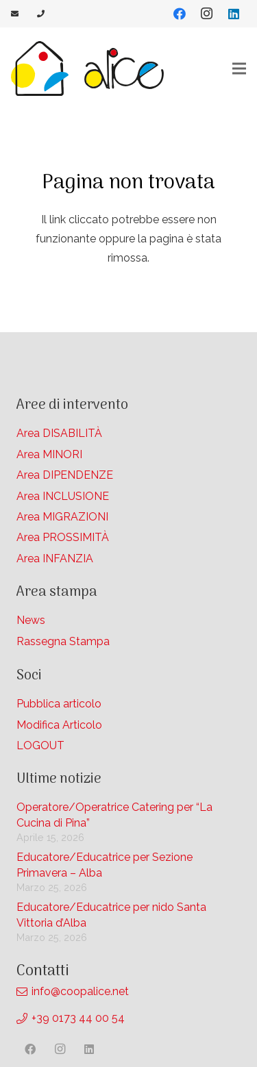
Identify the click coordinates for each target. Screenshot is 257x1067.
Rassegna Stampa (63, 641)
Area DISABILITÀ (59, 433)
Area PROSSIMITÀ (62, 537)
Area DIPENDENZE (64, 474)
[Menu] (239, 68)
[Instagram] (206, 13)
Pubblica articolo (58, 703)
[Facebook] (179, 13)
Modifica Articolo (59, 724)
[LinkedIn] (233, 13)
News (30, 620)
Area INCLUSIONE (62, 496)
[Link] (16, 13)
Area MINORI (49, 454)
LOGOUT (40, 745)
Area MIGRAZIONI (62, 516)
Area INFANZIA (54, 558)
